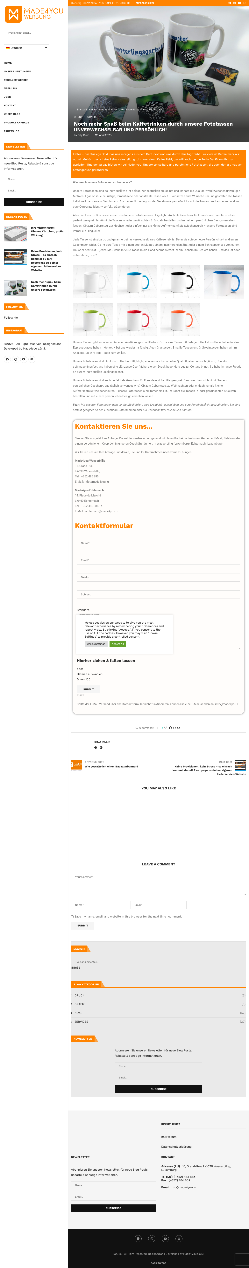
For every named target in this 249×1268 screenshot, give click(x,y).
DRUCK (160, 996)
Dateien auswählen (90, 674)
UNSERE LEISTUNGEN (17, 71)
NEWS (160, 1013)
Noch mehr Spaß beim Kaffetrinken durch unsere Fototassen (46, 285)
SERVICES (160, 1022)
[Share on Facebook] (170, 728)
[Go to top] (158, 1263)
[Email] (31, 359)
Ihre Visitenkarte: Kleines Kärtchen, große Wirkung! (47, 231)
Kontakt (10, 105)
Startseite (82, 109)
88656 (75, 967)
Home (8, 62)
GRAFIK (160, 1004)
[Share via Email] (178, 728)
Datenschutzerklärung (176, 1146)
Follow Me (11, 317)
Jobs (7, 96)
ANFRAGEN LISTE (145, 3)
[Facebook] (7, 359)
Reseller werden (16, 80)
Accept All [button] (118, 643)
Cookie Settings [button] (96, 643)
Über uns (10, 88)
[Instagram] (15, 359)
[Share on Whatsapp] (174, 728)
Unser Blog (12, 114)
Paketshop (11, 131)
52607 (80, 695)
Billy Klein (83, 135)
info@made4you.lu (183, 1187)
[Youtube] (23, 359)
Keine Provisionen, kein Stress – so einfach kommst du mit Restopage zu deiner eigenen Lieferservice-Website (46, 261)
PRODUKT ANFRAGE (16, 122)
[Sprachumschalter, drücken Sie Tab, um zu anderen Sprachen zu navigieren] (26, 48)
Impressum (168, 1137)
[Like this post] (165, 728)
